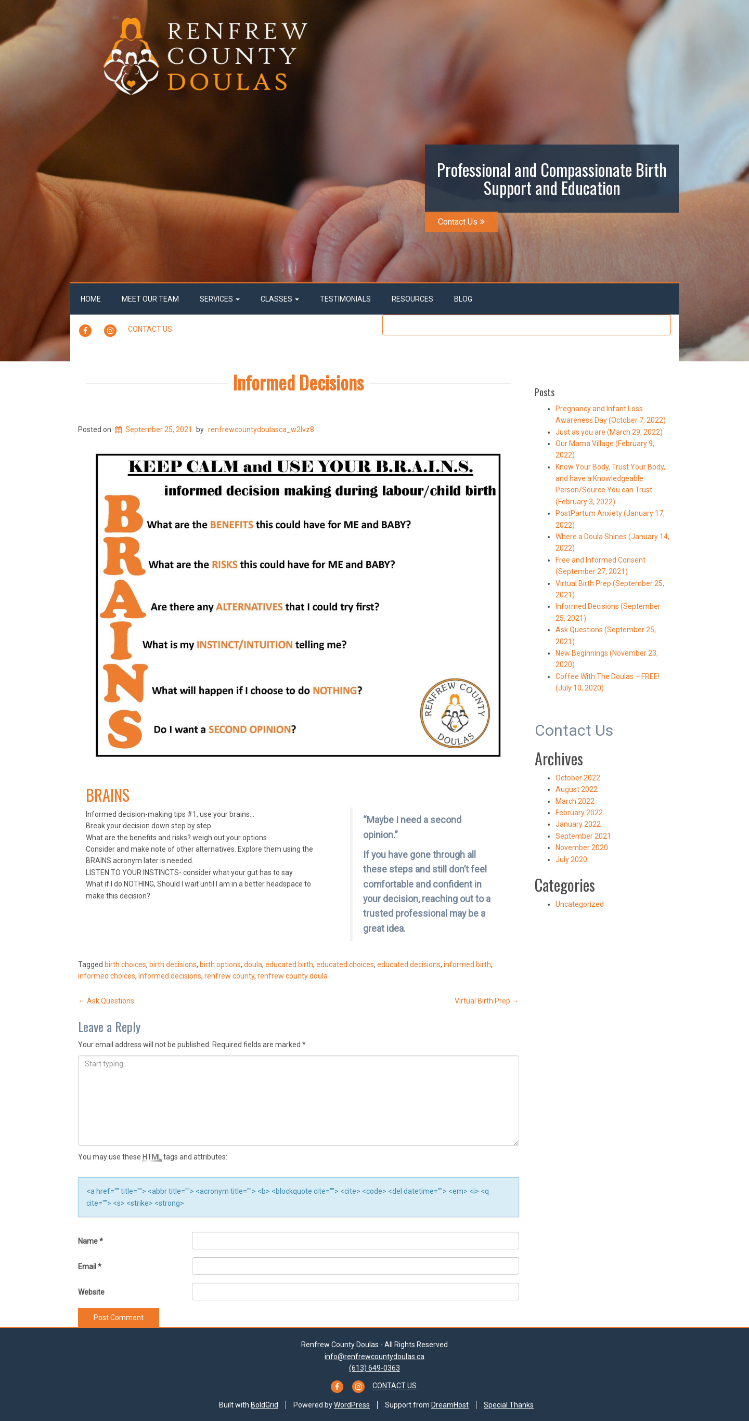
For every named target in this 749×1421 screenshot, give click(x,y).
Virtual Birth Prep (487, 1001)
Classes (280, 299)
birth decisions (173, 964)
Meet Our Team (150, 299)
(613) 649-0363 (374, 1368)
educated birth (289, 964)
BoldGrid (264, 1405)
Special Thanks (509, 1405)
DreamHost (450, 1405)
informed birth (467, 964)
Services (220, 299)
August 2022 (577, 789)
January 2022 (578, 824)
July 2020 (571, 859)
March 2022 (575, 801)
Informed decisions (169, 976)
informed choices (106, 976)
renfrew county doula (292, 976)
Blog (463, 299)
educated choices (345, 964)
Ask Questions (106, 1001)
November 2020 (582, 847)
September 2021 (583, 836)
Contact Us (461, 222)
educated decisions (409, 964)
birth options (220, 964)
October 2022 (578, 778)
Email (89, 1266)
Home (91, 299)
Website (91, 1292)
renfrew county (229, 976)
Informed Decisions (298, 382)
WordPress (352, 1405)
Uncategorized (580, 904)
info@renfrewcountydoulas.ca (374, 1356)
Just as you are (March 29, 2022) (609, 432)
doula (253, 964)
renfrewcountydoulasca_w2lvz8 (261, 429)
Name (90, 1241)
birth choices (125, 964)
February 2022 (579, 813)
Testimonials (345, 299)
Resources (412, 299)
